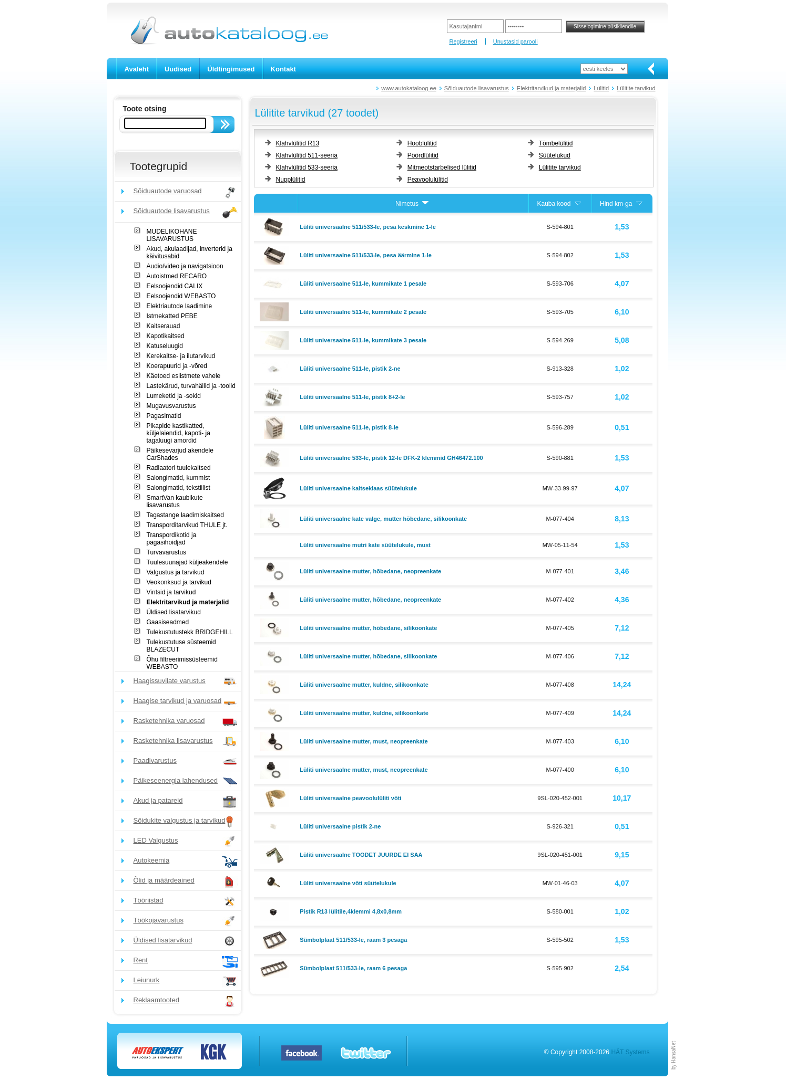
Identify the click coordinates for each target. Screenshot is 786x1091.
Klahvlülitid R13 (298, 143)
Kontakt (283, 69)
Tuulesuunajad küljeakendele (187, 562)
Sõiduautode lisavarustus (476, 88)
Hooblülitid (422, 143)
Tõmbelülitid (556, 143)
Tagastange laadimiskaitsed (185, 515)
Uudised (178, 69)
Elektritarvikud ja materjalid (551, 88)
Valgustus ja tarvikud (176, 572)
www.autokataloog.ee (408, 88)
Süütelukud (554, 155)
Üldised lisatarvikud (174, 612)
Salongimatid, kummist (178, 477)
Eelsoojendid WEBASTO (181, 296)
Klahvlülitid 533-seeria (307, 167)
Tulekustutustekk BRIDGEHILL (190, 632)
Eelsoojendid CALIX (175, 286)
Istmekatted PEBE (172, 316)
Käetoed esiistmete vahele (184, 376)
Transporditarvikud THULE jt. (187, 525)
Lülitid (601, 88)
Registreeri (463, 41)
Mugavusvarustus (171, 406)
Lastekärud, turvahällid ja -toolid (191, 386)
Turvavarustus (167, 552)
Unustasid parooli (515, 41)
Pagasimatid (164, 415)
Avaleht (137, 69)
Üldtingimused (230, 69)
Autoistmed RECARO (177, 276)
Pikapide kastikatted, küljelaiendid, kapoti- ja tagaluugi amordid (178, 433)
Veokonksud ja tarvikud (179, 582)
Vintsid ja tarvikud (171, 592)
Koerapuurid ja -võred (177, 366)
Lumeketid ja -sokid (174, 396)
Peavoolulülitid (427, 179)
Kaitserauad (163, 326)
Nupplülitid (290, 179)
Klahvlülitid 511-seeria (307, 155)
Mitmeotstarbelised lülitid (441, 167)
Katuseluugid (165, 346)
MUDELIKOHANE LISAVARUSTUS (172, 235)
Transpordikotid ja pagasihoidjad (172, 538)
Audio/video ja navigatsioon (185, 266)
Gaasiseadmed (168, 622)
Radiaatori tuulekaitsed (179, 467)
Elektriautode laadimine (179, 306)
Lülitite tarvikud (636, 88)
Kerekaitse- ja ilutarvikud (181, 356)
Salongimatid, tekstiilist (178, 487)
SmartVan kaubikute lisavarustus (175, 501)
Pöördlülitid (422, 155)
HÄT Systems (630, 1052)
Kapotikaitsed (166, 336)
